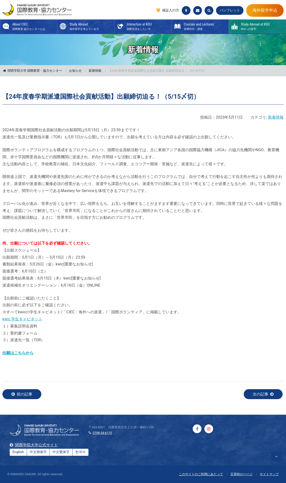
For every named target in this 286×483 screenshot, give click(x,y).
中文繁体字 (60, 452)
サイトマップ (269, 474)
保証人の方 (170, 10)
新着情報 (95, 70)
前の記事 (24, 394)
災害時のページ (241, 474)
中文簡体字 (38, 452)
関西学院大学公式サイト (36, 445)
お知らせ (75, 70)
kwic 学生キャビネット (22, 319)
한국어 (80, 452)
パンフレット (230, 10)
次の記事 (260, 394)
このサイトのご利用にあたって (201, 474)
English (18, 452)
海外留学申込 (264, 10)
